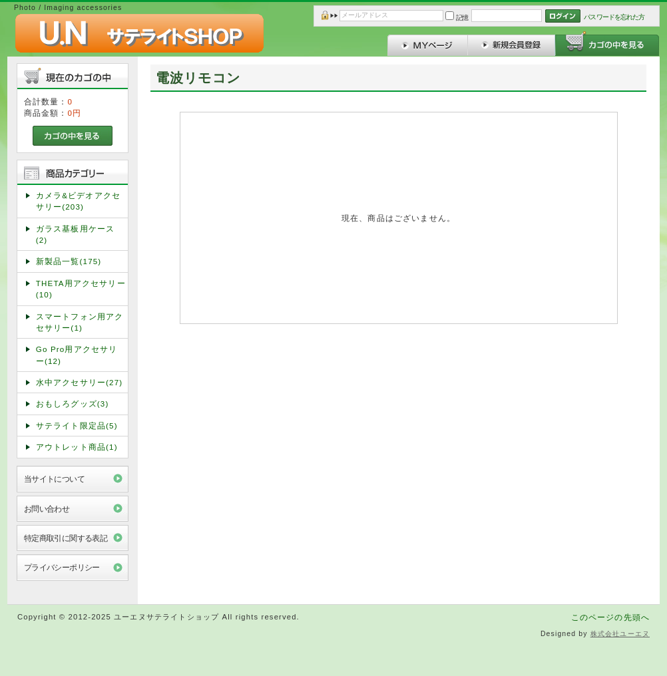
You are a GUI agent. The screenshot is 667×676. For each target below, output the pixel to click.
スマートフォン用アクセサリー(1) (80, 322)
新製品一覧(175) (69, 261)
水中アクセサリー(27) (79, 382)
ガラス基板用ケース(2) (75, 234)
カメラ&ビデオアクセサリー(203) (78, 201)
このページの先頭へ (610, 617)
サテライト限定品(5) (77, 425)
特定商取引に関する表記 (66, 538)
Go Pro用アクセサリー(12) (77, 355)
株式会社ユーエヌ (620, 633)
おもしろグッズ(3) (72, 403)
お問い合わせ (47, 508)
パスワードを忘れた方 (614, 17)
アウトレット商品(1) (77, 446)
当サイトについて (54, 478)
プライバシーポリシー (62, 567)
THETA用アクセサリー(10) (81, 289)
